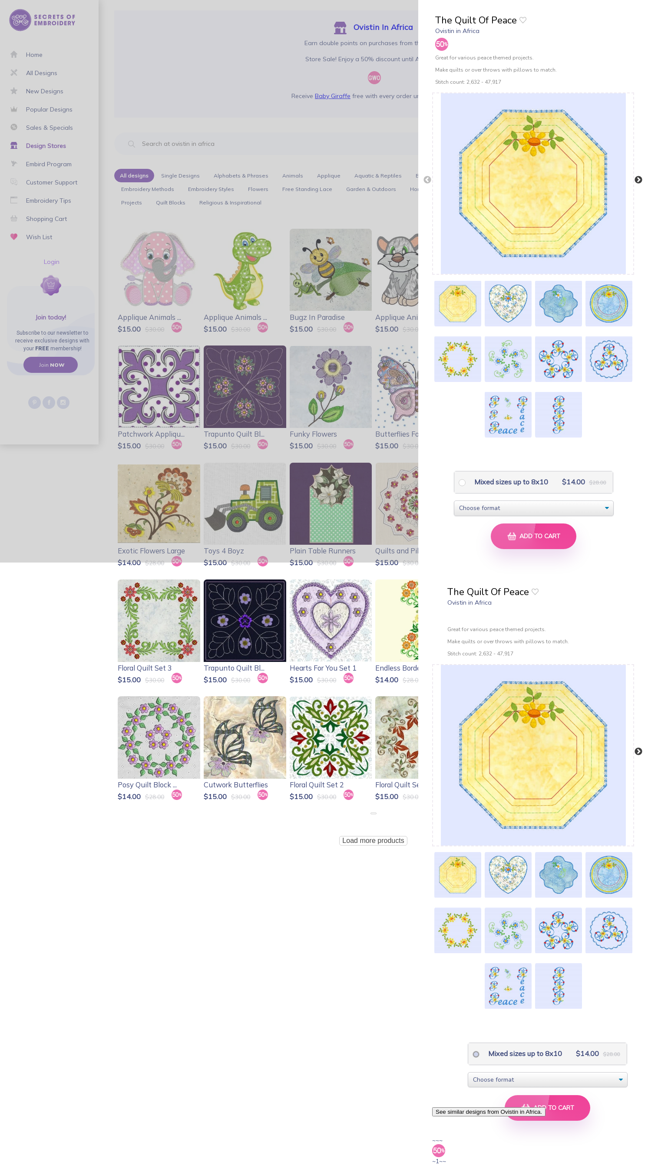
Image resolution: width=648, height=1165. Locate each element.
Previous (427, 180)
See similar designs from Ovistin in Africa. (489, 1112)
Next (638, 180)
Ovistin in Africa (457, 31)
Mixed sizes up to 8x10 (510, 482)
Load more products (373, 840)
